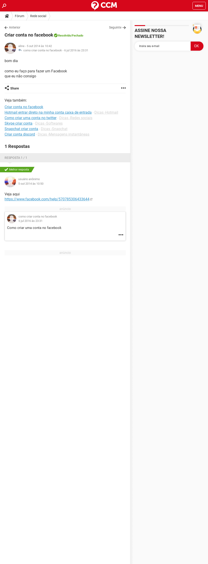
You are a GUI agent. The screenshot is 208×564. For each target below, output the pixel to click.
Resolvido (64, 35)
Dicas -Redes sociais (75, 118)
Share (14, 88)
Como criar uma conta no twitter (30, 118)
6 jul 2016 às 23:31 (76, 50)
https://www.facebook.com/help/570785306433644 (47, 199)
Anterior (14, 27)
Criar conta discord (20, 134)
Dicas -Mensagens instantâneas (63, 134)
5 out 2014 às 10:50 (30, 183)
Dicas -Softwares (49, 123)
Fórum (19, 16)
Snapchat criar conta (21, 129)
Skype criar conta (18, 123)
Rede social (38, 16)
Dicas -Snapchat (54, 129)
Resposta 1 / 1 (16, 158)
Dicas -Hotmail (106, 112)
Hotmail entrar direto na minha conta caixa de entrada (48, 112)
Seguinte (115, 27)
